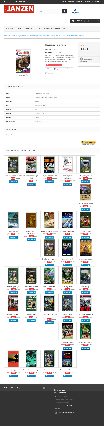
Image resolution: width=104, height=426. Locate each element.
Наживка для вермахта (49, 231)
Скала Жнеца (13, 231)
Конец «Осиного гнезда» (31, 370)
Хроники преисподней (85, 259)
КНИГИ (9, 28)
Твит (49, 69)
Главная (7, 36)
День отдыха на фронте (13, 176)
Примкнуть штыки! (31, 314)
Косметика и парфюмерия (52, 28)
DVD (19, 28)
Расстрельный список (67, 370)
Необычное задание (49, 259)
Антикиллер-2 (85, 287)
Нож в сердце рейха (86, 203)
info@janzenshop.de (68, 412)
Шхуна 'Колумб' (67, 259)
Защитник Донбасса (13, 314)
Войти (97, 1)
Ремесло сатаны (49, 370)
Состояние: (49, 52)
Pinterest (68, 69)
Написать (79, 1)
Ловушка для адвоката (49, 176)
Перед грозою (86, 231)
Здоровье (30, 28)
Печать (50, 73)
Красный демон (67, 342)
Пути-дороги (67, 314)
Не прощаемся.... (67, 287)
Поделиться (58, 69)
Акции (64, 1)
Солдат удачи (13, 370)
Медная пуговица (86, 176)
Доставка (71, 1)
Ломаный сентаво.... (49, 287)
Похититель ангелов (86, 314)
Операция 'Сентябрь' (31, 287)
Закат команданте (85, 342)
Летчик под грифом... (67, 231)
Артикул (48, 49)
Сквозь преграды (13, 287)
